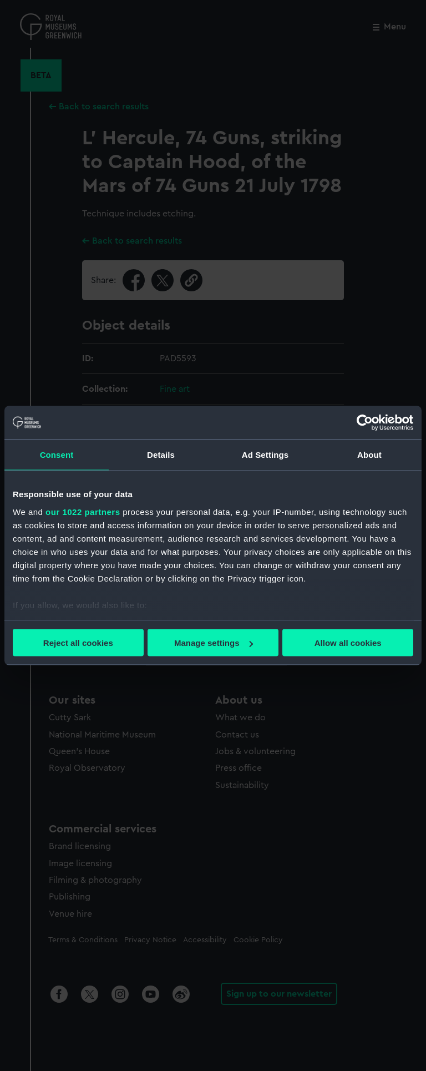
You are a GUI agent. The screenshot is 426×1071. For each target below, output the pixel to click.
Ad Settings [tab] (265, 454)
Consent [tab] (57, 454)
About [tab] (369, 454)
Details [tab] (161, 454)
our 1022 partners (82, 511)
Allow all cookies (348, 643)
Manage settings (213, 643)
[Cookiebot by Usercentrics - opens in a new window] (364, 423)
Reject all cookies (78, 643)
